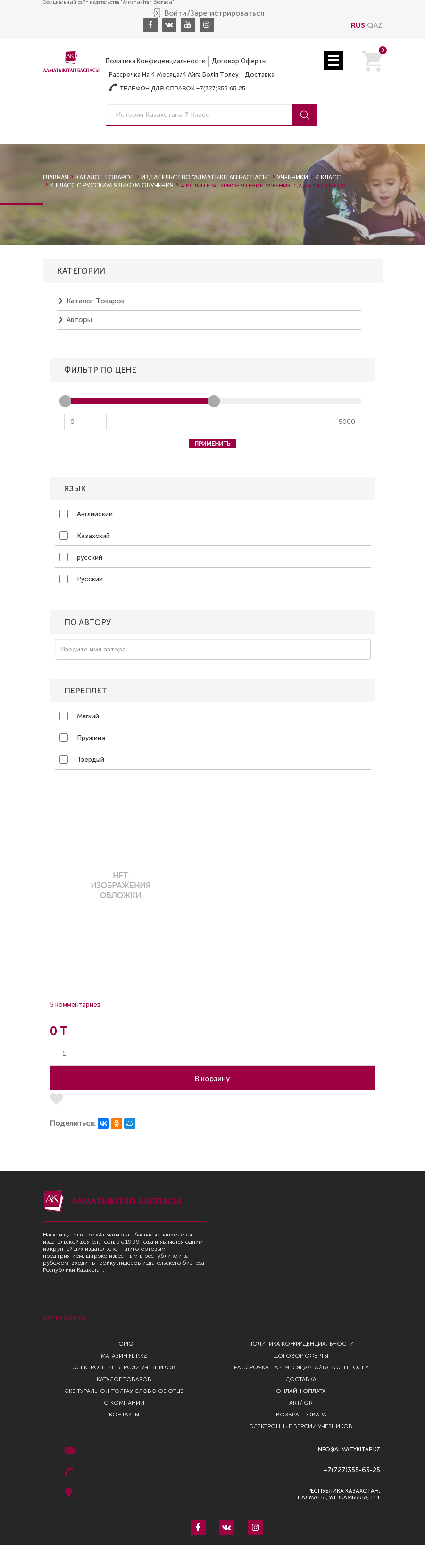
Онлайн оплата (301, 1391)
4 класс (328, 177)
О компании (124, 1402)
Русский (81, 579)
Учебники (292, 177)
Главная (55, 177)
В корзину (212, 1078)
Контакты (124, 1414)
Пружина (82, 737)
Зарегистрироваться (227, 13)
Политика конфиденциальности (156, 61)
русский (80, 557)
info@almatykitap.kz (348, 1450)
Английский (86, 514)
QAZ (375, 25)
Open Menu (333, 60)
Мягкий (79, 716)
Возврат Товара (301, 1414)
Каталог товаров (104, 177)
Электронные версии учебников (124, 1367)
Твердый (81, 759)
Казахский (84, 535)
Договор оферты (239, 61)
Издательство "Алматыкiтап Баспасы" (205, 177)
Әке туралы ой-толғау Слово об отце (124, 1391)
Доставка (260, 74)
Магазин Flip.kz (124, 1355)
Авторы (79, 320)
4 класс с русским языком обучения (112, 185)
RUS (358, 25)
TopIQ (124, 1344)
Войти (175, 13)
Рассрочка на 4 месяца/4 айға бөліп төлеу (174, 74)
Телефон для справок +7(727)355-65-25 (177, 88)
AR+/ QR (301, 1402)
